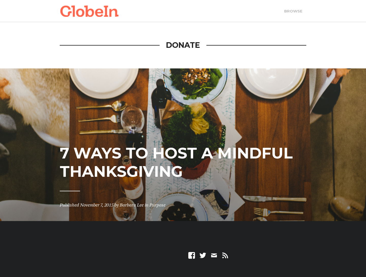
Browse (293, 11)
